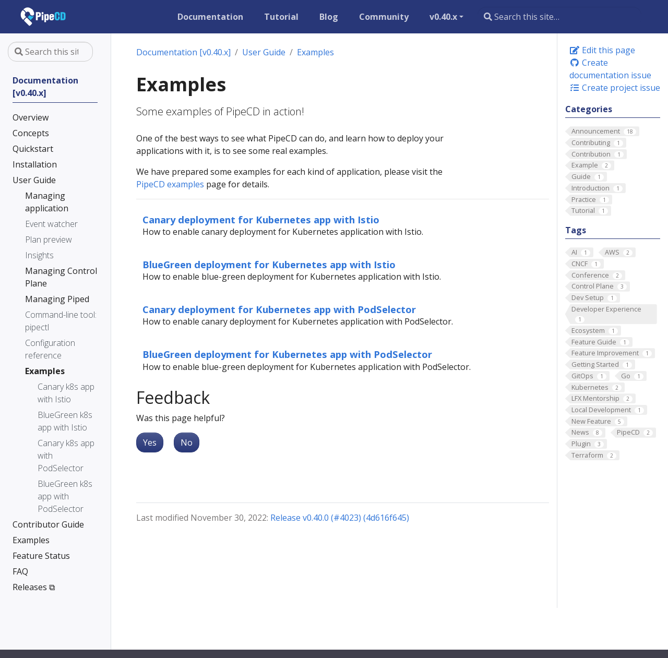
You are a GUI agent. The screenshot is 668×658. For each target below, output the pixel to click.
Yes (150, 442)
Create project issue (614, 87)
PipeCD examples (170, 184)
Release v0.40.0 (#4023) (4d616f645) (339, 517)
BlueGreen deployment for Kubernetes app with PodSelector (287, 354)
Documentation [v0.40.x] (183, 52)
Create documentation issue (610, 69)
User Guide (263, 52)
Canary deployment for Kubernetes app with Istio (260, 219)
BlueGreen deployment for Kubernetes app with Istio (269, 264)
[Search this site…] (559, 17)
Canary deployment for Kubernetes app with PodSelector (279, 309)
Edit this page (602, 50)
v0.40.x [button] (443, 16)
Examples (315, 52)
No (187, 442)
